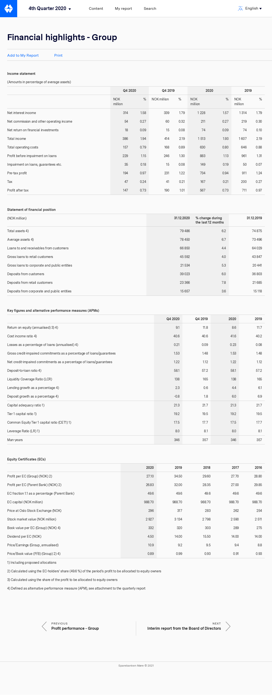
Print (58, 55)
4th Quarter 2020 (47, 8)
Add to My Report (23, 55)
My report (123, 8)
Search (150, 8)
